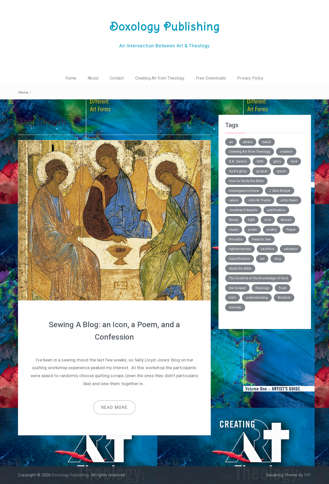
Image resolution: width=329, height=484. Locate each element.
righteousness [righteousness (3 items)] (240, 249)
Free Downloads (211, 78)
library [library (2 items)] (233, 220)
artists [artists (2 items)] (247, 142)
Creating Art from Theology (160, 78)
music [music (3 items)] (233, 229)
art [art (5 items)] (231, 142)
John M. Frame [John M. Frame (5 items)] (259, 200)
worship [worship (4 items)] (235, 307)
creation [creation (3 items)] (286, 151)
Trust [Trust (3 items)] (282, 288)
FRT (307, 475)
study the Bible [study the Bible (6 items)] (240, 268)
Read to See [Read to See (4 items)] (261, 239)
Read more (114, 407)
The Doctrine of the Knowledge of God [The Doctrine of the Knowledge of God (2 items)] (258, 278)
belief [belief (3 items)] (266, 142)
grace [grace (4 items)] (281, 171)
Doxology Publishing (164, 26)
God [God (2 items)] (294, 161)
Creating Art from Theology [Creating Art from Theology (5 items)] (249, 151)
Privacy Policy (250, 78)
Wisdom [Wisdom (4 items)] (284, 297)
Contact (117, 78)
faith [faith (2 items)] (260, 161)
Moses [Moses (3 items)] (286, 220)
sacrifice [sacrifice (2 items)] (267, 249)
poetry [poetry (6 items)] (272, 229)
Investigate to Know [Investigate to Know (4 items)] (244, 191)
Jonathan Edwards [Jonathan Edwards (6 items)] (243, 210)
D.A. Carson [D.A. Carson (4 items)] (238, 161)
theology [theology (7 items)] (262, 288)
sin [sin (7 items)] (262, 259)
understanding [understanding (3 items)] (257, 297)
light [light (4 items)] (251, 220)
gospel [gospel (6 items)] (261, 171)
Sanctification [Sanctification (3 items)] (239, 259)
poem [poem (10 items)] (252, 229)
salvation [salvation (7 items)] (290, 249)
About (93, 78)
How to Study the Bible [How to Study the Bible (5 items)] (246, 181)
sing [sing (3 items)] (277, 259)
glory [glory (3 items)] (277, 161)
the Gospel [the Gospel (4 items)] (237, 288)
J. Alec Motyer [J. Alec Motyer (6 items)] (279, 191)
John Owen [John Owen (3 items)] (288, 200)
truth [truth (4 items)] (232, 297)
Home (70, 78)
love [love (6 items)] (267, 220)
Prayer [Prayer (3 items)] (291, 229)
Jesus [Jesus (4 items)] (233, 200)
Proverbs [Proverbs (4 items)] (235, 239)
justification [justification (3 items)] (276, 210)
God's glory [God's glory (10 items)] (237, 171)
